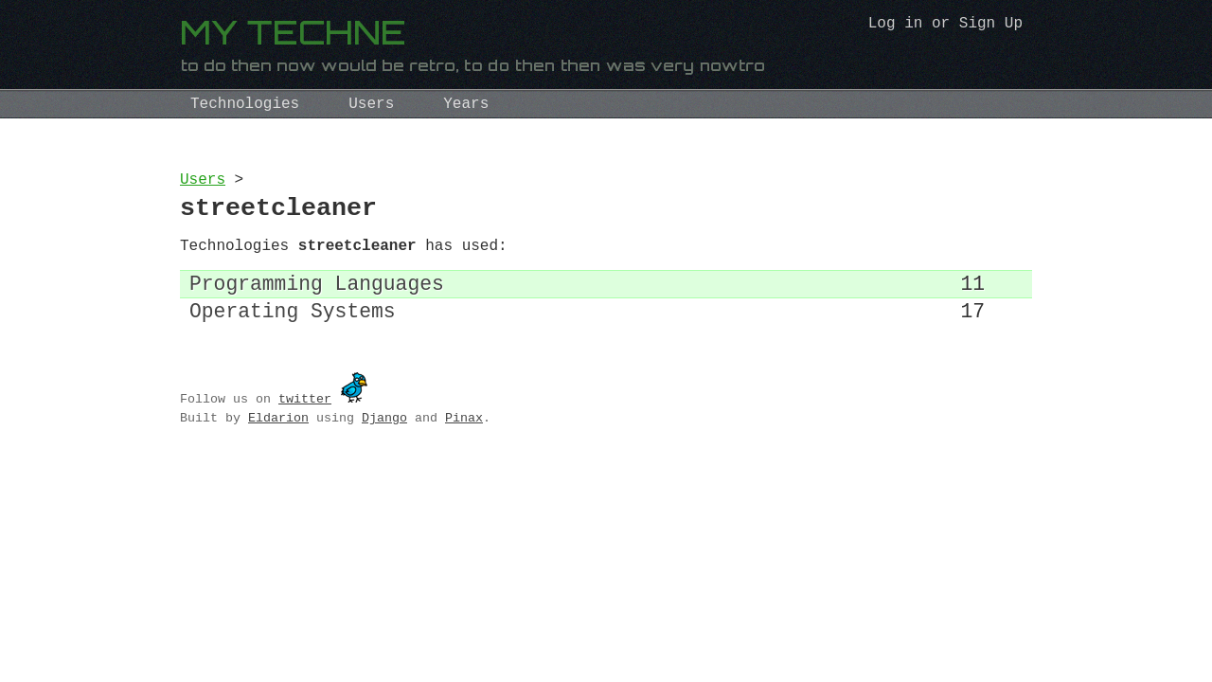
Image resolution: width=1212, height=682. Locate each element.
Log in (895, 25)
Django (384, 439)
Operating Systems (292, 332)
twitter (304, 420)
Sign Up (991, 25)
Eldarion (278, 439)
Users (371, 104)
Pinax (464, 439)
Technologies (244, 104)
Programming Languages (316, 300)
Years (466, 104)
